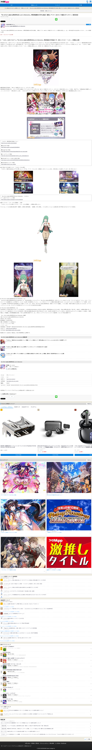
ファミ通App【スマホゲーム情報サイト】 (12, 8)
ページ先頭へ (88, 739)
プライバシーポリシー (44, 743)
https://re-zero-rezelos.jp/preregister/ (9, 143)
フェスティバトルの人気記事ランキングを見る (8, 626)
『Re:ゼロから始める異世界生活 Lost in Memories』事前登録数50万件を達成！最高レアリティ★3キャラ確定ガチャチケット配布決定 (54, 8)
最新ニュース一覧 (24, 8)
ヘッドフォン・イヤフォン (7, 406)
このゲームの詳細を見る (11, 368)
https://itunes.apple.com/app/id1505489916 (10, 147)
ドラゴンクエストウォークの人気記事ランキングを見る (10, 611)
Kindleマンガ (17, 406)
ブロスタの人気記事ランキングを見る (7, 621)
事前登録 (42, 10)
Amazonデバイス (25, 406)
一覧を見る (89, 403)
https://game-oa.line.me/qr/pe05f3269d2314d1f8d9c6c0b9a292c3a (15, 160)
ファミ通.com (57, 743)
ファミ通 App (5, 2)
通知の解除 (52, 743)
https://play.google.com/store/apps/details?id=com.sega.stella (14, 151)
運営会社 (37, 743)
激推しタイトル (48, 10)
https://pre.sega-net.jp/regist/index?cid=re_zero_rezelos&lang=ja (15, 155)
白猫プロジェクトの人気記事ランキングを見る (8, 616)
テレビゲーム (33, 406)
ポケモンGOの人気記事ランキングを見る (8, 640)
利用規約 (33, 743)
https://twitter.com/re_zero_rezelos (8, 164)
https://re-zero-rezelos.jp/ (11, 379)
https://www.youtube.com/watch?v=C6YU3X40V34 (12, 199)
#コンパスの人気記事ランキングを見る (7, 606)
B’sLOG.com (63, 743)
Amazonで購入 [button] (18, 454)
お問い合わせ (27, 743)
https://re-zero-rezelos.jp (11, 328)
